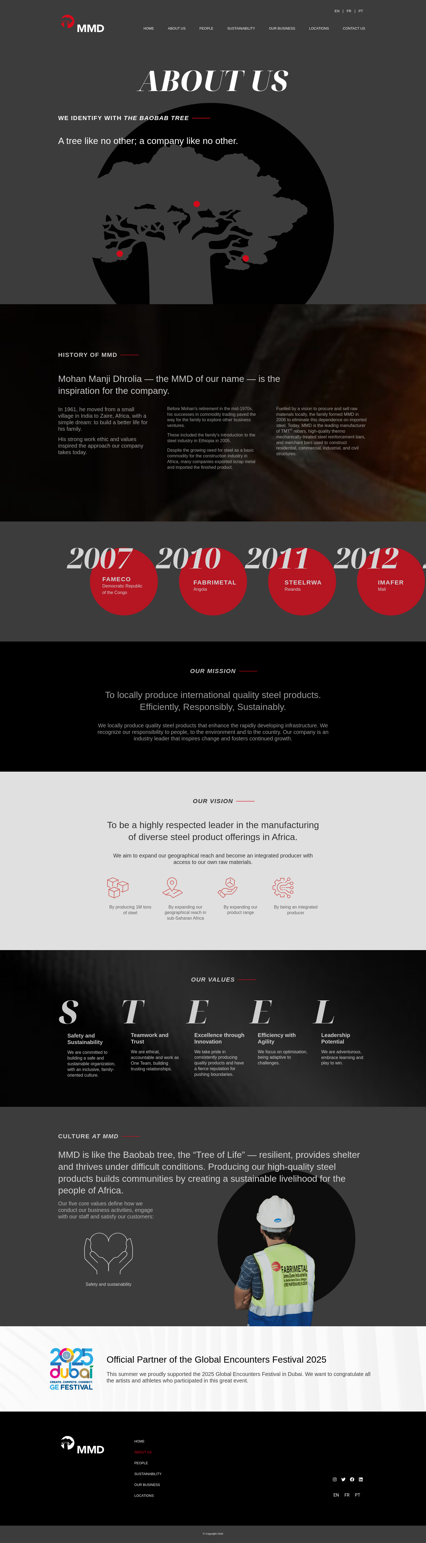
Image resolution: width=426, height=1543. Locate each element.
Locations (319, 28)
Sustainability (241, 28)
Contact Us (354, 28)
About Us (177, 28)
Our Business (282, 28)
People (206, 28)
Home (148, 28)
